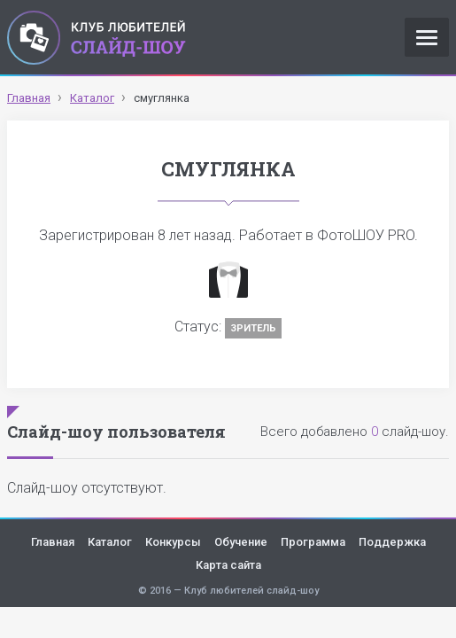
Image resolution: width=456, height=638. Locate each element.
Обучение (240, 542)
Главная (52, 542)
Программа (313, 542)
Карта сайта (228, 565)
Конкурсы (173, 542)
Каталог (110, 542)
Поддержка (392, 542)
